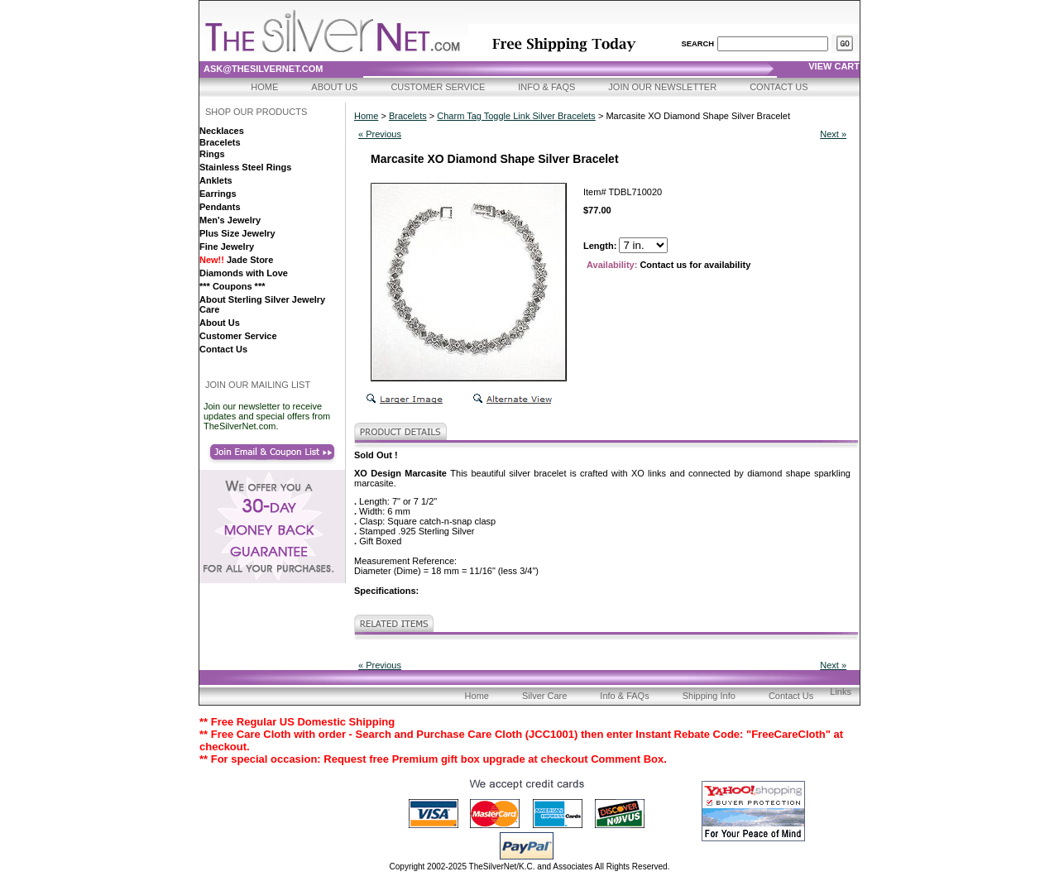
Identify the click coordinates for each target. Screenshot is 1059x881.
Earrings (218, 194)
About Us (334, 87)
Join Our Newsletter (662, 87)
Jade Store (236, 260)
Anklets (215, 180)
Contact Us (779, 87)
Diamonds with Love (243, 273)
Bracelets (220, 142)
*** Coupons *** (232, 286)
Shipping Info (709, 696)
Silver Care (544, 696)
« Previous (379, 134)
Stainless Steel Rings (245, 167)
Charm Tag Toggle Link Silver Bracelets (516, 116)
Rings (212, 154)
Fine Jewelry (226, 246)
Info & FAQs (546, 87)
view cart (834, 66)
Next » (833, 134)
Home (264, 87)
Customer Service (438, 87)
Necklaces (221, 131)
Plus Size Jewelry (237, 233)
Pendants (220, 207)
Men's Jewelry (230, 220)
